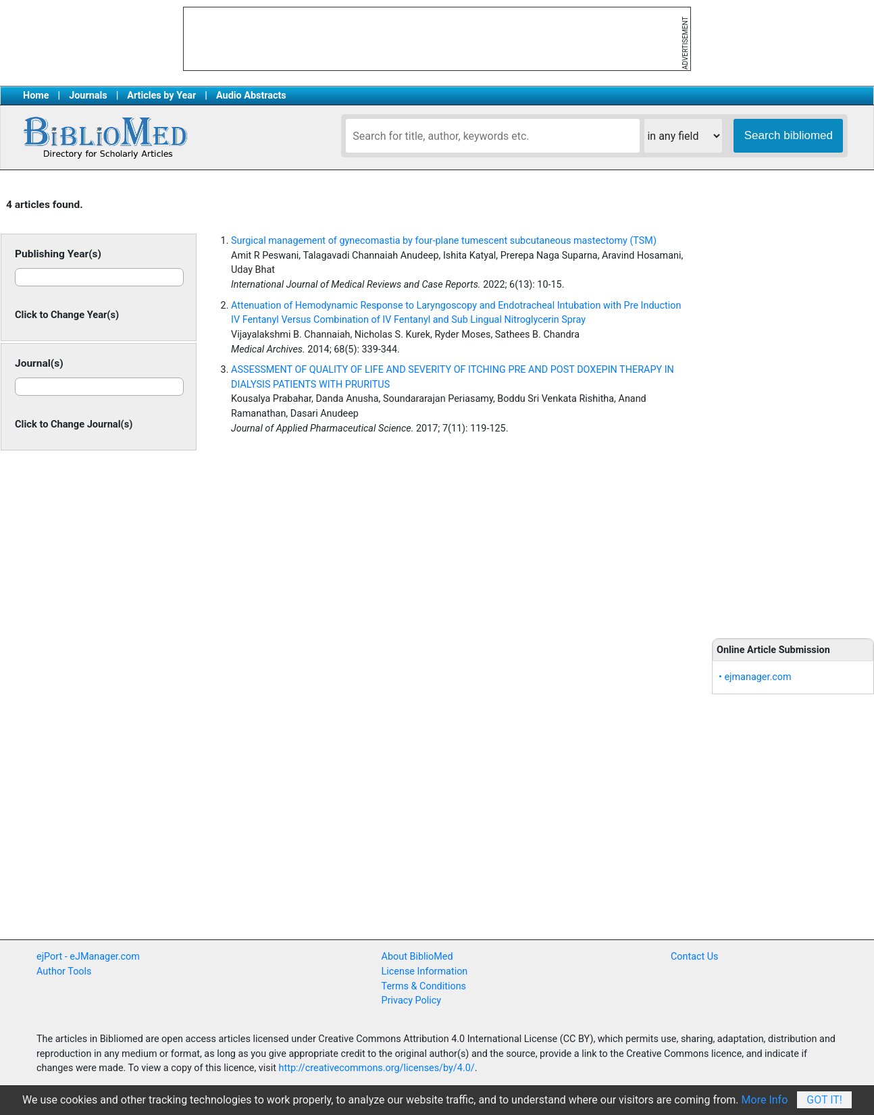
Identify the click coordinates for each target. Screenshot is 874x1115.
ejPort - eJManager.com (88, 956)
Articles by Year (161, 95)
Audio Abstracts (251, 95)
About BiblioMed (417, 956)
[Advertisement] (792, 405)
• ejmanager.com (755, 677)
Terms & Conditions (424, 986)
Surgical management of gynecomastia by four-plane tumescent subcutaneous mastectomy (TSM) (444, 241)
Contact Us (695, 956)
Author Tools (63, 971)
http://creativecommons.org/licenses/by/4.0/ (377, 1068)
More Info (765, 1099)
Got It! (824, 1099)
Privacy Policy (412, 1000)
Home (36, 95)
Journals (88, 95)
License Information (425, 971)
